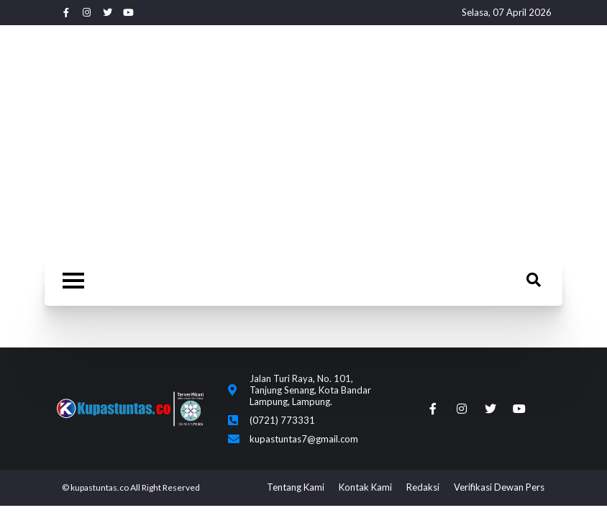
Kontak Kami (365, 487)
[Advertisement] (303, 140)
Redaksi (422, 487)
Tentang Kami (295, 487)
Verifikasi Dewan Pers (499, 487)
